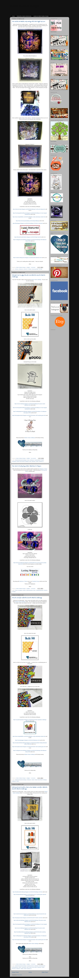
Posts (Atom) (19, 974)
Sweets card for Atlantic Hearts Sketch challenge (27, 598)
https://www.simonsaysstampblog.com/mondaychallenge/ (27, 220)
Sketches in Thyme (43, 468)
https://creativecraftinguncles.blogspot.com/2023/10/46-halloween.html (27, 257)
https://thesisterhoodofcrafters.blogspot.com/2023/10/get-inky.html (27, 237)
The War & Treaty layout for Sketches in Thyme (26, 466)
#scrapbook (20, 590)
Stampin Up (41, 461)
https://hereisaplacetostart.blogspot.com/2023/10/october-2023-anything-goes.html (29, 415)
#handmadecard (38, 460)
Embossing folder (35, 269)
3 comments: (33, 267)
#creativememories (30, 965)
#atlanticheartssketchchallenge (20, 460)
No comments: (33, 458)
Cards (30, 461)
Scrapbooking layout (40, 590)
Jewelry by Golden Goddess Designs (41, 16)
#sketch (42, 460)
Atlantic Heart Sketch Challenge (23, 461)
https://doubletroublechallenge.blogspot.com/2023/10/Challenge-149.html (27, 891)
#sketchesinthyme (29, 590)
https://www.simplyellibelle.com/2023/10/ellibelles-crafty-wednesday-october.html (29, 216)
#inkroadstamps (15, 967)
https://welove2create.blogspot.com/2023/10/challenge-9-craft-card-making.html (29, 209)
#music (16, 590)
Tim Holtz (40, 269)
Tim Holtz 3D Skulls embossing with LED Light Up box (28, 21)
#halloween (21, 269)
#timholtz (25, 269)
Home (13, 16)
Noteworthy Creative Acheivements (24, 16)
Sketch (37, 461)
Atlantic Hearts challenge (36, 279)
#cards (28, 460)
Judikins (22, 968)
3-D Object (29, 269)
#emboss (16, 269)
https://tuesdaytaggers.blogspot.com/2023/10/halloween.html (27, 740)
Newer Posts (15, 972)
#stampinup (14, 461)
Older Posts (45, 972)
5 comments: (33, 778)
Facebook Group (35, 581)
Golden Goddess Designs (24, 6)
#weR (28, 967)
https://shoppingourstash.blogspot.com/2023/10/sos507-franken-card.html (27, 917)
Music (34, 590)
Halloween (34, 461)
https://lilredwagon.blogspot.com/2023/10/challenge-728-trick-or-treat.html (28, 223)
